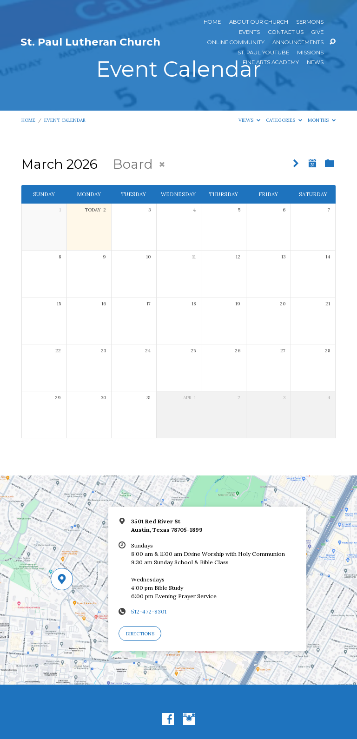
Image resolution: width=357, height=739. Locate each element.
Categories (284, 120)
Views (249, 120)
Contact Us (286, 32)
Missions (310, 53)
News (315, 63)
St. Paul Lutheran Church (90, 41)
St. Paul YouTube (263, 53)
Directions (140, 634)
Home (212, 22)
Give (317, 32)
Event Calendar (65, 120)
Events (249, 32)
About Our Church (258, 22)
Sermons (310, 22)
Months (322, 120)
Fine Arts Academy (271, 63)
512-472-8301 (148, 611)
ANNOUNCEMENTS (298, 43)
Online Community (235, 43)
